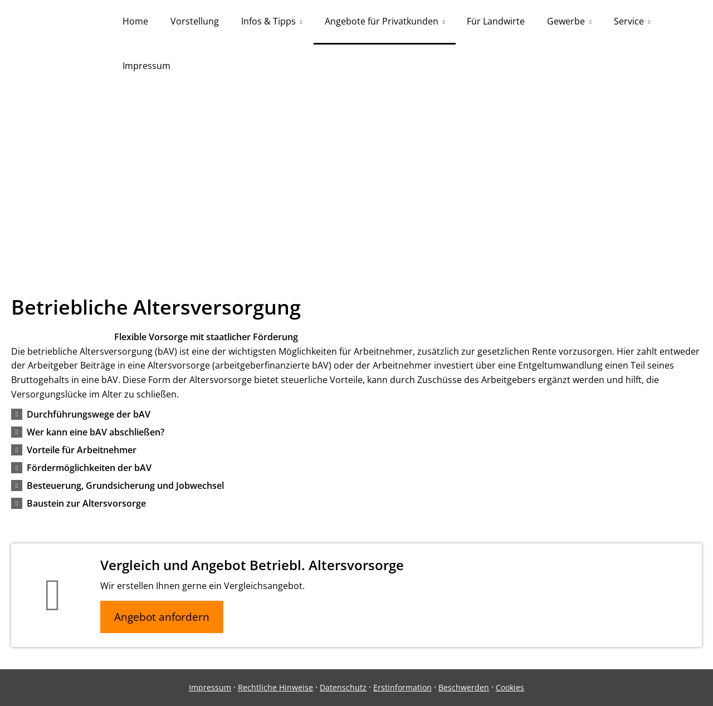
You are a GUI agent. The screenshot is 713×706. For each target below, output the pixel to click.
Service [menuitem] (629, 21)
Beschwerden (463, 687)
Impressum (210, 687)
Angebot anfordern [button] (161, 617)
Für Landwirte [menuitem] (496, 21)
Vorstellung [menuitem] (194, 21)
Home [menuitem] (135, 21)
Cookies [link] (510, 687)
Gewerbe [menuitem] (566, 21)
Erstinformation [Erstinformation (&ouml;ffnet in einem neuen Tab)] (402, 687)
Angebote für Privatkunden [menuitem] (381, 21)
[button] (88, 414)
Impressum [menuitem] (146, 66)
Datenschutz (343, 687)
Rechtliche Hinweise (275, 687)
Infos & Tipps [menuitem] (268, 21)
